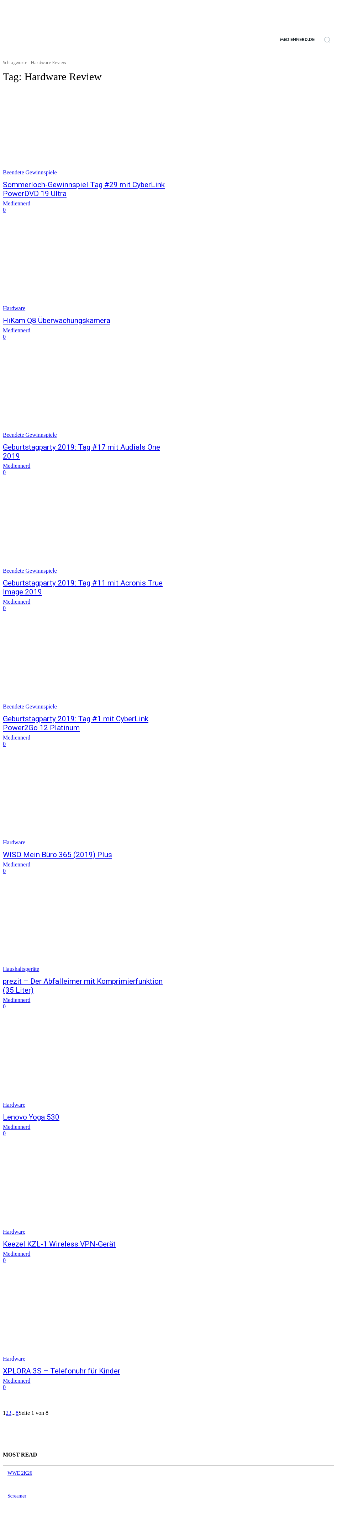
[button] (327, 39)
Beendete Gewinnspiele (30, 172)
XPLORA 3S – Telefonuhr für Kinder (50, 1332)
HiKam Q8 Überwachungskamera (47, 318)
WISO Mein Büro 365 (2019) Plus (47, 829)
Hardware (14, 306)
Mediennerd (16, 201)
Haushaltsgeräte (21, 943)
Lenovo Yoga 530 (26, 1080)
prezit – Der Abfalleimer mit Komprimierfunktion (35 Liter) (80, 954)
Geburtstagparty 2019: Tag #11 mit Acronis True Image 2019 (85, 569)
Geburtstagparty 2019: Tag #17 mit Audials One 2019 (75, 443)
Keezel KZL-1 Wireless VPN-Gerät (48, 1206)
